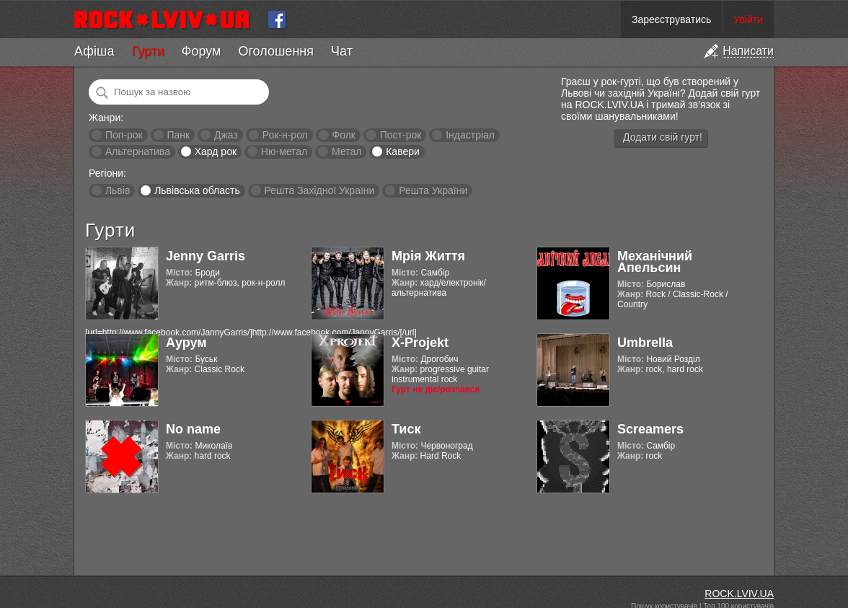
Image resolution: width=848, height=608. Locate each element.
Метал (346, 151)
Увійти (748, 19)
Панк (178, 135)
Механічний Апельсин (654, 262)
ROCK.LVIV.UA (739, 593)
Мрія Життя (428, 256)
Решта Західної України (319, 190)
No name (193, 429)
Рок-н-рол (285, 135)
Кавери (403, 151)
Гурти (147, 51)
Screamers (650, 429)
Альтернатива (137, 151)
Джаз (226, 135)
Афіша (94, 51)
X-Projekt (420, 342)
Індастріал (470, 135)
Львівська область (197, 190)
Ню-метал (284, 151)
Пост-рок (401, 135)
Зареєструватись (671, 19)
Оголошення (276, 51)
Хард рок (216, 151)
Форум (201, 51)
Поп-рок (124, 135)
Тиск (406, 429)
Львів (117, 190)
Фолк (343, 135)
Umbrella (645, 342)
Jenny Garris (205, 256)
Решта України (433, 190)
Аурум (186, 342)
